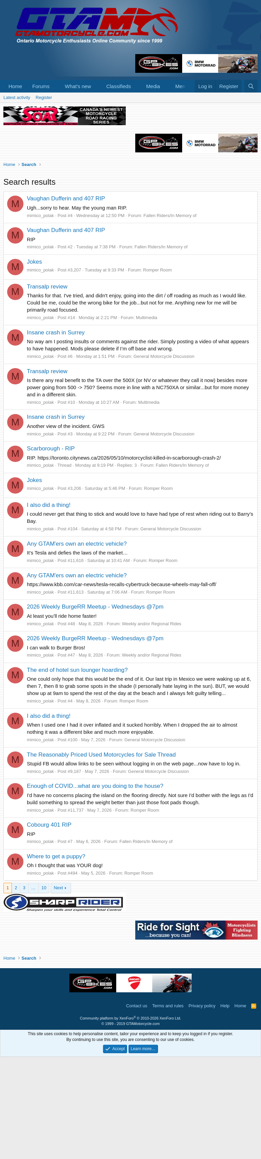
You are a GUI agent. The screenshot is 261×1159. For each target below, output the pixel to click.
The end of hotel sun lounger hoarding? (77, 772)
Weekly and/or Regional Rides (151, 725)
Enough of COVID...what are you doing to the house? (95, 888)
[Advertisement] (130, 153)
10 (43, 989)
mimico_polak (40, 317)
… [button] (33, 989)
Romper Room (157, 372)
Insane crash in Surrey (56, 434)
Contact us (136, 1107)
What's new (78, 86)
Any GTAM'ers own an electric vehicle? (77, 646)
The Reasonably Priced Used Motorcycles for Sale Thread (101, 857)
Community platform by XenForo (130, 1120)
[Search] (251, 86)
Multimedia (146, 419)
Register (44, 97)
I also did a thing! (49, 607)
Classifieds (118, 86)
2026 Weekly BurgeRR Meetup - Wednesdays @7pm (95, 709)
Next (58, 989)
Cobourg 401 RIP (49, 927)
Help (225, 1107)
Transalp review (47, 388)
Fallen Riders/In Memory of (169, 317)
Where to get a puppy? (56, 958)
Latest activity (16, 97)
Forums (41, 86)
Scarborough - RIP (51, 550)
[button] (55, 86)
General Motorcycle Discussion (164, 458)
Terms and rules (168, 1107)
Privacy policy (202, 1107)
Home (15, 86)
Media (153, 86)
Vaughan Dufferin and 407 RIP (66, 300)
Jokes (34, 364)
